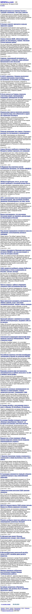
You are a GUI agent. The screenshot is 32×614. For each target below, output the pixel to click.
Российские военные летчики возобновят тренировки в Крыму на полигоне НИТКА (15, 355)
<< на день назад (5, 604)
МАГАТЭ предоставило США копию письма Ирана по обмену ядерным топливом (16, 506)
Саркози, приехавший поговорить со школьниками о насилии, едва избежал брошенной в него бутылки (14, 59)
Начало (3, 608)
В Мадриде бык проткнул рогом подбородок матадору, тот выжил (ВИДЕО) (15, 167)
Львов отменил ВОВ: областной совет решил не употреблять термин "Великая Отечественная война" (14, 40)
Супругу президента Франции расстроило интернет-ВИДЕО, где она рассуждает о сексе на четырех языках (15, 251)
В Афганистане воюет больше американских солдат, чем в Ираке (12, 537)
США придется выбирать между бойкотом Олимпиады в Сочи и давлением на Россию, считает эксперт (15, 269)
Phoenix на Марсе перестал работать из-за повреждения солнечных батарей (15, 521)
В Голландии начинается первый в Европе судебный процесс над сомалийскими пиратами (15, 475)
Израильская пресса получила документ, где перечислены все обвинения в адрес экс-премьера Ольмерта (15, 113)
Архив (11, 608)
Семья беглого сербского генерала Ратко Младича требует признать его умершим (15, 150)
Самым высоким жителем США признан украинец (14, 491)
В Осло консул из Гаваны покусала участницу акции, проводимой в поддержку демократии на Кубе (13, 95)
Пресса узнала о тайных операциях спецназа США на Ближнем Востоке (13, 285)
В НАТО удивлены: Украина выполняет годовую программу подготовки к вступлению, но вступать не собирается (14, 77)
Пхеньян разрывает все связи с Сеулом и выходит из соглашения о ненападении (15, 132)
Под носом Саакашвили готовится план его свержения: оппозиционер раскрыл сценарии (16, 232)
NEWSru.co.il (4, 609)
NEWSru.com (7, 2)
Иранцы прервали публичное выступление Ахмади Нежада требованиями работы (11, 572)
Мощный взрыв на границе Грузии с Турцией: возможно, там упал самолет (14, 11)
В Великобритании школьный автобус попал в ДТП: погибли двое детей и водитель (14, 554)
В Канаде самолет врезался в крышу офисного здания (13, 25)
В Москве (11, 609)
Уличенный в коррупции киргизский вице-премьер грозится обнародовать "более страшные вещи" (15, 338)
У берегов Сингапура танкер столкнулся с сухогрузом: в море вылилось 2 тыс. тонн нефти (15, 457)
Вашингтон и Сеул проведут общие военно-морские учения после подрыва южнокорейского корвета (14, 439)
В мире (2, 5)
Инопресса (17, 609)
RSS (22, 608)
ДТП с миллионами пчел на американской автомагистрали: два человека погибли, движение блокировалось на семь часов (15, 199)
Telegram (27, 608)
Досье (7, 608)
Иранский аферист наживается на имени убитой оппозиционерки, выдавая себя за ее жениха (15, 320)
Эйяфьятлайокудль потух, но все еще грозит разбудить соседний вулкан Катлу (15, 182)
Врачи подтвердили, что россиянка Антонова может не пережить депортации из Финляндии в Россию (15, 216)
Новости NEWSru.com (7, 610)
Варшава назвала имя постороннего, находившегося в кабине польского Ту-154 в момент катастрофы (15, 372)
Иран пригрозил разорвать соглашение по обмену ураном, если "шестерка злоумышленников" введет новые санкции (15, 302)
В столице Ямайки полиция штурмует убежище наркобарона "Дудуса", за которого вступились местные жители (14, 421)
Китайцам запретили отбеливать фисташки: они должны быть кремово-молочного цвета (14, 588)
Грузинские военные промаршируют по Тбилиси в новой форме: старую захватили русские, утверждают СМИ (14, 390)
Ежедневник (17, 608)
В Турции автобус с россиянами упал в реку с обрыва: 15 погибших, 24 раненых (15, 406)
